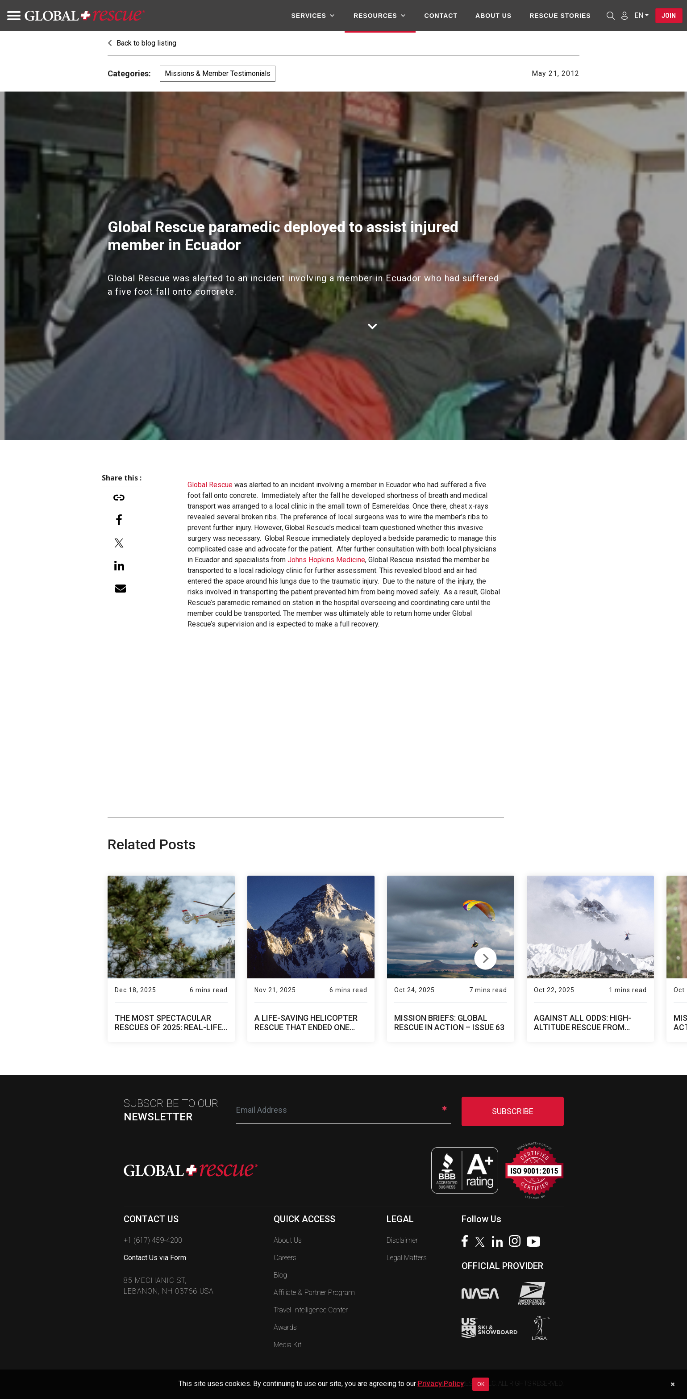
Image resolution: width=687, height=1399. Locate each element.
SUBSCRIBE (512, 1111)
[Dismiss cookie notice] (672, 1384)
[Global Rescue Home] (85, 15)
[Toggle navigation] (11, 16)
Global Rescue (210, 484)
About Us (492, 15)
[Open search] (609, 16)
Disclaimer (402, 1240)
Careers (285, 1257)
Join (668, 15)
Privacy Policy (441, 1383)
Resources (378, 16)
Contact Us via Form (155, 1257)
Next (485, 956)
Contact (439, 15)
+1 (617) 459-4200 (153, 1240)
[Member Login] (623, 15)
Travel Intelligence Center (311, 1310)
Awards (285, 1327)
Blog (280, 1275)
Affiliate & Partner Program (314, 1292)
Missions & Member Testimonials (218, 73)
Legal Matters (407, 1257)
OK (480, 1384)
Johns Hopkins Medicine (326, 559)
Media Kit (287, 1345)
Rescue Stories (558, 15)
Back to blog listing (142, 43)
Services (312, 16)
